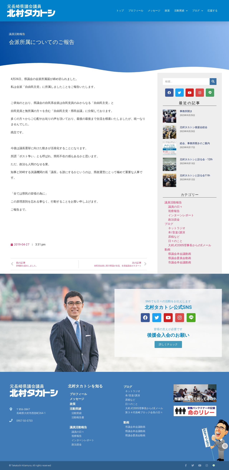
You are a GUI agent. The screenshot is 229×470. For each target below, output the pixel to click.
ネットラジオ (176, 228)
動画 (167, 249)
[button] (168, 344)
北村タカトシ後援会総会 (193, 127)
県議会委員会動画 (179, 258)
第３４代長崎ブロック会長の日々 (144, 412)
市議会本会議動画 (179, 262)
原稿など (174, 236)
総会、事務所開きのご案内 (195, 143)
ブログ (197, 11)
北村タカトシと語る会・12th (196, 159)
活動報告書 (78, 417)
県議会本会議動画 (179, 254)
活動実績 (181, 11)
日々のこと (175, 241)
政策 (167, 10)
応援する (213, 10)
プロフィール (135, 10)
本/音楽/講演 (176, 232)
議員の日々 (175, 206)
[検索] (213, 81)
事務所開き (186, 111)
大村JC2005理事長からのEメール (189, 245)
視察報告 (174, 211)
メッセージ (154, 10)
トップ (120, 10)
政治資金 (174, 219)
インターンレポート (181, 215)
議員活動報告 (17, 34)
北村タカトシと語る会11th (195, 175)
